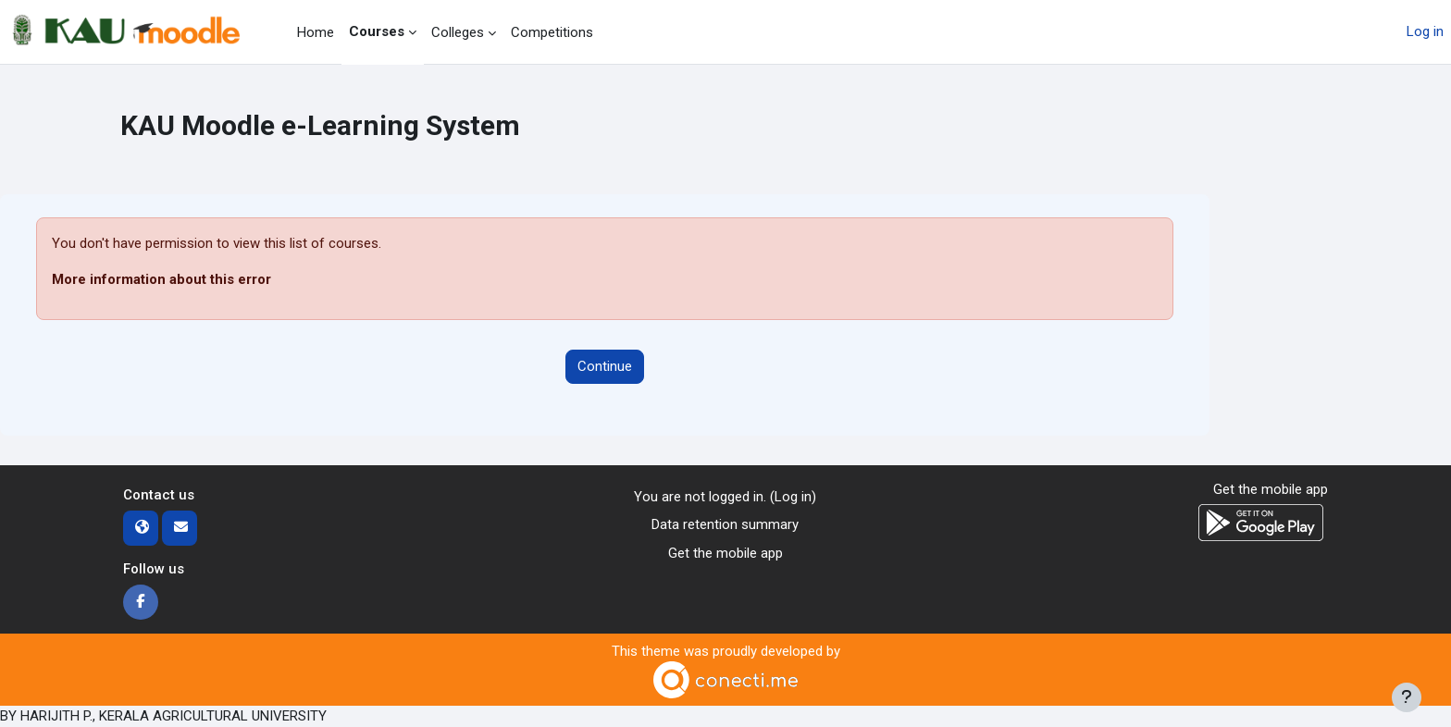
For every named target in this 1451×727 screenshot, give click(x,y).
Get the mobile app (725, 553)
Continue (604, 366)
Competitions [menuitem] (552, 32)
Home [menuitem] (315, 32)
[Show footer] (1406, 697)
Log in (1425, 31)
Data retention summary (725, 524)
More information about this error (161, 279)
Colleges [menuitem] (457, 32)
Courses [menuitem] (376, 31)
